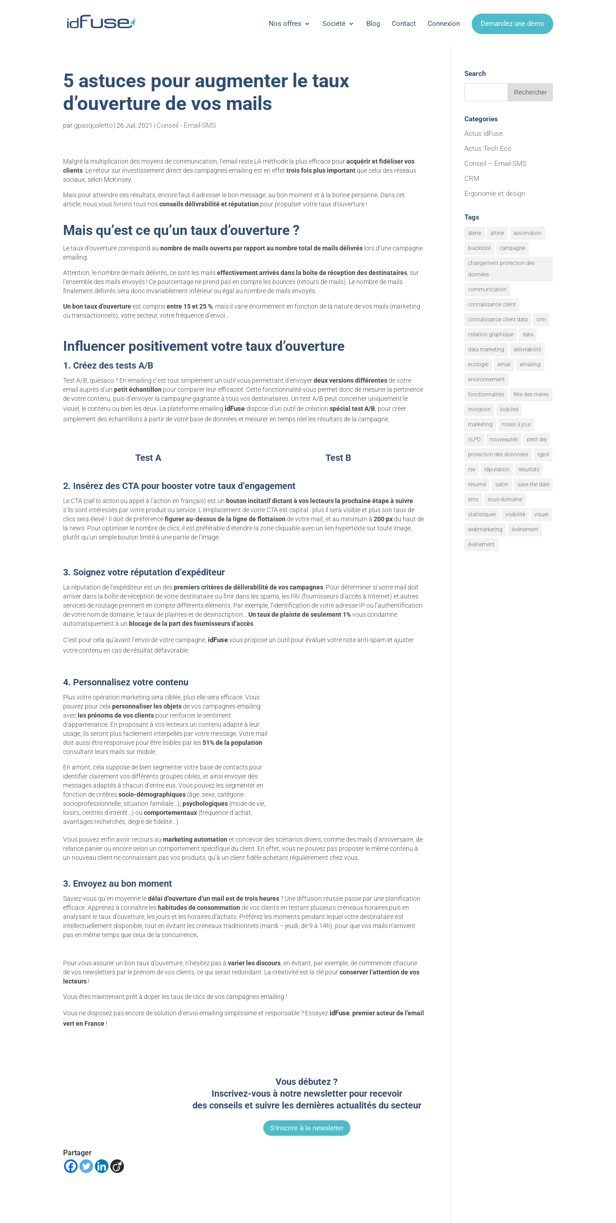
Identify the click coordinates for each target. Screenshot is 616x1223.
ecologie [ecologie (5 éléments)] (478, 364)
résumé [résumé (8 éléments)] (477, 484)
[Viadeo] (117, 1166)
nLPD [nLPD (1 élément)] (474, 439)
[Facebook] (71, 1166)
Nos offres (285, 24)
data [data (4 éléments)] (527, 334)
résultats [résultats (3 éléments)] (528, 469)
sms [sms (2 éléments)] (473, 499)
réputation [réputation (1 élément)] (496, 469)
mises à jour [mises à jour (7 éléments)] (516, 424)
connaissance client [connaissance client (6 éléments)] (492, 304)
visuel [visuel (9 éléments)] (541, 514)
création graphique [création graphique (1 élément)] (490, 334)
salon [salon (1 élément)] (501, 484)
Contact (404, 24)
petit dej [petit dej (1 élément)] (537, 439)
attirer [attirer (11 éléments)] (497, 233)
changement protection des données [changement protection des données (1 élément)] (501, 269)
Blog (373, 24)
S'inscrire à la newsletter (307, 1128)
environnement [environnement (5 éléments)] (486, 379)
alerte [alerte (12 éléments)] (474, 233)
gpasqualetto (93, 125)
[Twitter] (86, 1166)
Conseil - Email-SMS (186, 125)
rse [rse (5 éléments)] (471, 469)
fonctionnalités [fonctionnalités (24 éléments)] (486, 394)
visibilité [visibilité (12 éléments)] (515, 514)
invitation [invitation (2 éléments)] (479, 409)
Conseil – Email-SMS (495, 164)
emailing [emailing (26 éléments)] (530, 364)
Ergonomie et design (494, 194)
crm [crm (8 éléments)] (541, 319)
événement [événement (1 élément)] (481, 544)
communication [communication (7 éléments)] (487, 289)
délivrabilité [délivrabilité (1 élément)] (527, 349)
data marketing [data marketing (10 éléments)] (486, 349)
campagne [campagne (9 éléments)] (512, 248)
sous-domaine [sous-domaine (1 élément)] (505, 499)
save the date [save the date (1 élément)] (533, 484)
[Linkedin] (101, 1166)
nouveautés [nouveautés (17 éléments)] (504, 439)
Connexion (444, 24)
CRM (471, 179)
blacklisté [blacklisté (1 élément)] (479, 248)
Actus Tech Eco (487, 149)
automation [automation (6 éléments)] (527, 233)
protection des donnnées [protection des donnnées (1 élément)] (498, 454)
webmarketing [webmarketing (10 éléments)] (485, 529)
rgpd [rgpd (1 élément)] (543, 454)
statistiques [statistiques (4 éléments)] (482, 514)
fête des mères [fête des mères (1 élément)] (531, 394)
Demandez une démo (512, 24)
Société (333, 24)
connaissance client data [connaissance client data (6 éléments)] (497, 319)
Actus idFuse (483, 134)
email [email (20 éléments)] (504, 364)
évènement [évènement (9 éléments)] (525, 529)
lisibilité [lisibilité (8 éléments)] (509, 409)
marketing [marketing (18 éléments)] (480, 424)
